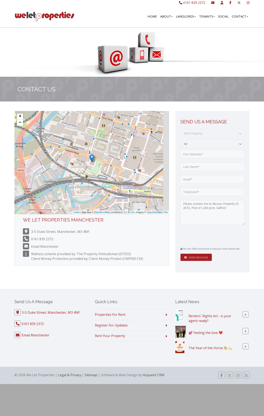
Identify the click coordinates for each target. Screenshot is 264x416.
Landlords (186, 16)
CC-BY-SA (129, 212)
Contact (240, 16)
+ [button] (20, 116)
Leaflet (76, 212)
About (166, 16)
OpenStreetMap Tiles (157, 212)
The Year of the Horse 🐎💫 (210, 348)
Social (223, 16)
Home (152, 16)
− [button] (20, 123)
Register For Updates (111, 325)
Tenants (207, 16)
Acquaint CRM (153, 375)
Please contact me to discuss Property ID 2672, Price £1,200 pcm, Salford (212, 212)
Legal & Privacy (69, 375)
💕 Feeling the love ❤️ (206, 332)
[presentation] (205, 235)
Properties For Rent (110, 314)
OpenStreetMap (102, 212)
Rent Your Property (110, 336)
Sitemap (91, 375)
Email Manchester (45, 246)
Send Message (196, 257)
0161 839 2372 (192, 2)
